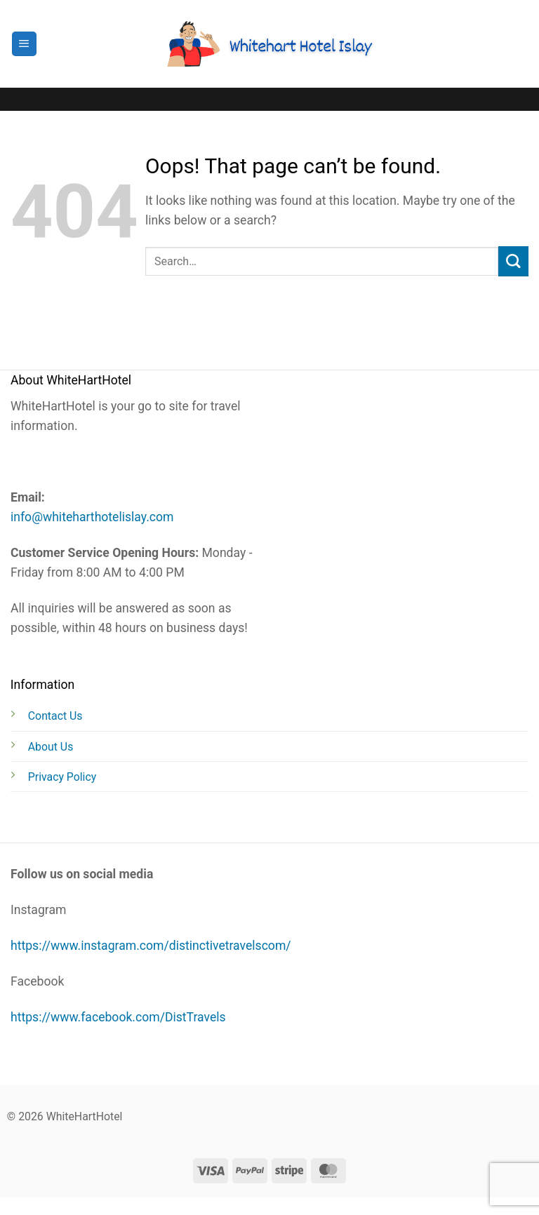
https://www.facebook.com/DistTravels (118, 1017)
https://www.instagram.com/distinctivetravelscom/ (151, 946)
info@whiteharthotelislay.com (92, 517)
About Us (51, 746)
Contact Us (55, 716)
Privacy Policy (62, 777)
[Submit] (513, 261)
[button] (24, 44)
